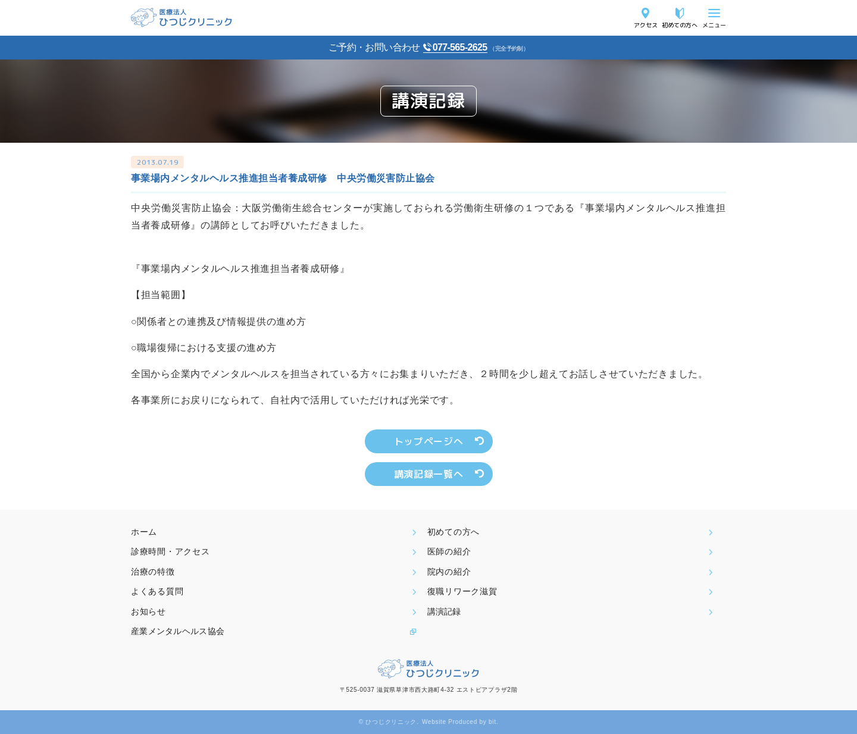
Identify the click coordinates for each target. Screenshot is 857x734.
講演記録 (444, 611)
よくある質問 (157, 591)
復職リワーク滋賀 (462, 591)
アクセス (646, 25)
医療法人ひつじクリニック (181, 17)
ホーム (144, 532)
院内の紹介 (449, 571)
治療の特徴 (153, 571)
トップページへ (428, 441)
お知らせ (148, 611)
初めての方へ (680, 25)
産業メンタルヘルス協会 (177, 631)
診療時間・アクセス (170, 551)
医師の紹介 (449, 551)
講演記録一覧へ (428, 474)
